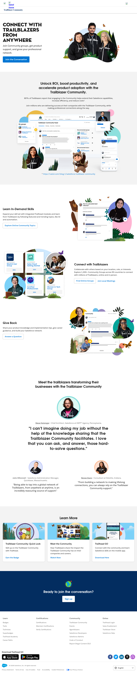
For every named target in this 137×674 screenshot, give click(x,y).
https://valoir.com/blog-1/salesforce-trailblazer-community (69, 174)
